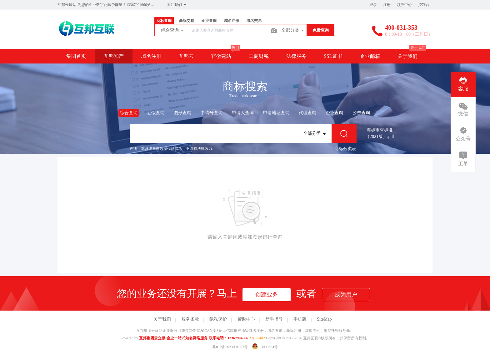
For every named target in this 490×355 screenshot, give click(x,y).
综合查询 (172, 30)
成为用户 (346, 295)
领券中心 (404, 5)
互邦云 (186, 56)
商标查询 (164, 20)
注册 (387, 5)
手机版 (300, 319)
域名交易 (254, 20)
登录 (373, 5)
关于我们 (408, 56)
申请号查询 (211, 112)
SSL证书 (333, 56)
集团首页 (76, 56)
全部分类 (293, 30)
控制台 (423, 5)
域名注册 (231, 20)
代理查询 (307, 112)
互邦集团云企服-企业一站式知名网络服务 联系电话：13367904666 (193, 338)
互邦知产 (114, 56)
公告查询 (361, 112)
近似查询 (155, 112)
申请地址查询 (276, 112)
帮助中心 (246, 319)
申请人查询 (243, 112)
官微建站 (221, 56)
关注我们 (177, 5)
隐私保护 (218, 319)
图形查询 (182, 112)
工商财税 (259, 56)
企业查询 (209, 20)
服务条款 (190, 319)
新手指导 (274, 319)
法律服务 (296, 56)
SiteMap (324, 319)
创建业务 (266, 295)
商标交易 (186, 20)
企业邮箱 (370, 56)
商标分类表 (345, 148)
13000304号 (265, 347)
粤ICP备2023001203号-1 (231, 347)
